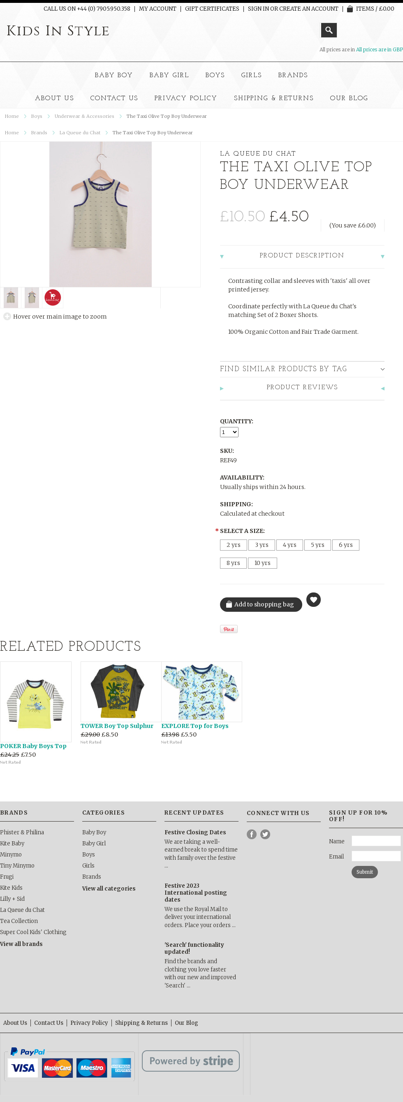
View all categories (109, 888)
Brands (293, 75)
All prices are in (379, 49)
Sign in (258, 9)
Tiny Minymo (17, 865)
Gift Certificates (212, 9)
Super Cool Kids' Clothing (33, 932)
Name (337, 841)
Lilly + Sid (12, 898)
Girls (251, 75)
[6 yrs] (345, 545)
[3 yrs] (261, 545)
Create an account (308, 9)
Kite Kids (11, 887)
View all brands (21, 944)
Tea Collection (19, 921)
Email (336, 856)
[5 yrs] (317, 545)
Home (12, 116)
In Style (58, 31)
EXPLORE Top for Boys (195, 726)
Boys (215, 75)
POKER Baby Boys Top (33, 746)
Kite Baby (12, 843)
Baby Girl (169, 75)
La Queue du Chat (80, 132)
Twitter (265, 834)
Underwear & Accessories (84, 116)
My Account (157, 9)
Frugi (7, 876)
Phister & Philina (22, 832)
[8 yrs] (233, 563)
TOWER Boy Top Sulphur (117, 726)
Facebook (252, 834)
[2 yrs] (233, 545)
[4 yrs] (289, 545)
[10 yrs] (262, 563)
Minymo (11, 854)
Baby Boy (114, 75)
